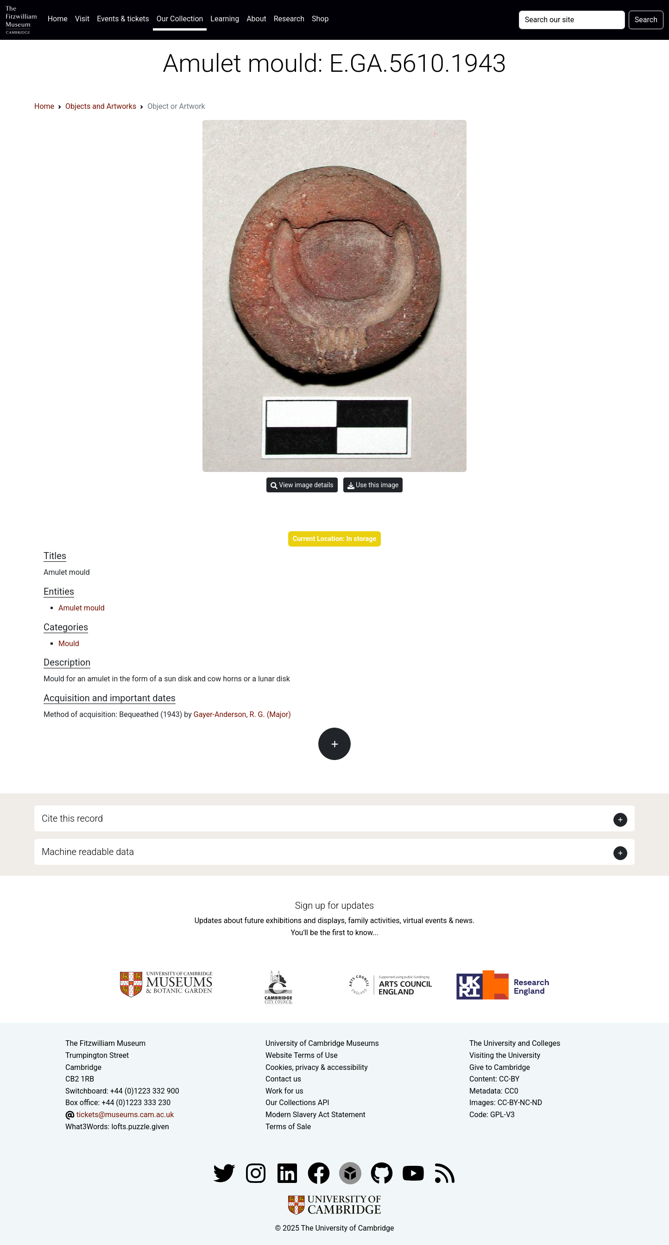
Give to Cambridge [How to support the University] (499, 1067)
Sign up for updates (334, 905)
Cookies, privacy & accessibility (316, 1067)
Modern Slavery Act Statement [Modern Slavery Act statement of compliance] (315, 1114)
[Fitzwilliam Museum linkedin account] (319, 1172)
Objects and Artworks (100, 106)
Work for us (284, 1091)
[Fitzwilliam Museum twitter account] (225, 1172)
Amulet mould (81, 608)
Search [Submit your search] (646, 19)
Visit (82, 18)
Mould (68, 643)
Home (59, 18)
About (256, 18)
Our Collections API (297, 1102)
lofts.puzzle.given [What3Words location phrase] (140, 1126)
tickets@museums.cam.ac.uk (125, 1114)
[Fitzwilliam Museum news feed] (445, 1172)
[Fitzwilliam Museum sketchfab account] (351, 1172)
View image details (302, 485)
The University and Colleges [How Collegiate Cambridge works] (514, 1043)
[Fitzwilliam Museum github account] (382, 1172)
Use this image (373, 485)
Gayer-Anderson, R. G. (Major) (242, 714)
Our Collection (180, 18)
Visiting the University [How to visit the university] (504, 1055)
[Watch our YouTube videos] (414, 1172)
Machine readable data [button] (88, 851)
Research (289, 18)
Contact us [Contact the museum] (283, 1079)
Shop (320, 18)
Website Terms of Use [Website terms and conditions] (301, 1055)
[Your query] (572, 20)
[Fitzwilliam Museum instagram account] (256, 1172)
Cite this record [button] (72, 818)
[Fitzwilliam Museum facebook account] (288, 1172)
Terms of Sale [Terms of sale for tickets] (288, 1126)
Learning (224, 18)
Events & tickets (123, 18)
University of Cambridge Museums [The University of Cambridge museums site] (322, 1043)
